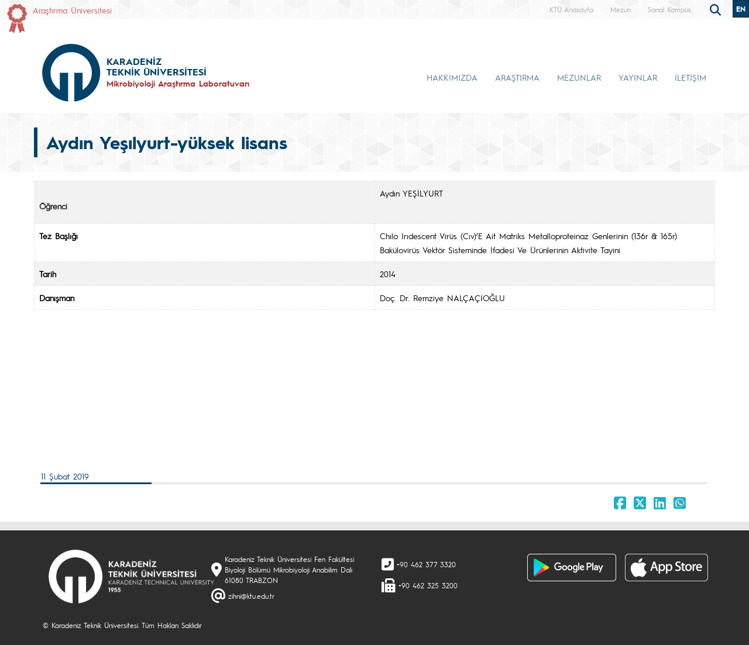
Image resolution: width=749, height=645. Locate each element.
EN (740, 8)
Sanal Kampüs (669, 9)
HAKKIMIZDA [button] (452, 77)
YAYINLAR (638, 77)
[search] (717, 9)
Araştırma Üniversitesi (72, 10)
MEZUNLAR (579, 77)
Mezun (620, 9)
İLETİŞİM (690, 77)
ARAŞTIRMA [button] (517, 77)
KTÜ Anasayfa (571, 9)
